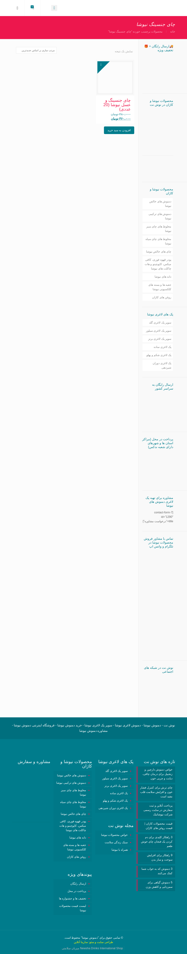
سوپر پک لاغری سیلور (158, 330)
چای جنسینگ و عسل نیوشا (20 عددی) (117, 104)
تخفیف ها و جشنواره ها (72, 898)
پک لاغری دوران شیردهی (162, 365)
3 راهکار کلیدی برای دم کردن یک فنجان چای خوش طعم (156, 842)
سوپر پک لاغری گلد (160, 322)
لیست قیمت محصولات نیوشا (72, 908)
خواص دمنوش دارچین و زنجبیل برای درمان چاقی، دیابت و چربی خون (157, 774)
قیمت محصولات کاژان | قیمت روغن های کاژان (158, 825)
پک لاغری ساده (162, 346)
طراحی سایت (105, 942)
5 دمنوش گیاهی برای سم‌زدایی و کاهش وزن (159, 884)
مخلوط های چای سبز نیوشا (158, 228)
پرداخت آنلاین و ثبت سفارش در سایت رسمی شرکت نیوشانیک (157, 810)
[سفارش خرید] (36, 50)
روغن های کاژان (161, 297)
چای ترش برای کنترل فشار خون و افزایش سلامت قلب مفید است (156, 792)
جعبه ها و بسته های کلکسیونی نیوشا (159, 287)
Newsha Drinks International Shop (101, 948)
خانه (172, 31)
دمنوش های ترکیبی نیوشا (160, 216)
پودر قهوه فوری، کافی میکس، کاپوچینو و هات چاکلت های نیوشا (158, 264)
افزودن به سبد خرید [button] (119, 130)
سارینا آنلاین (81, 942)
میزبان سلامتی (70, 948)
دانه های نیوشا (163, 276)
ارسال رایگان (78, 883)
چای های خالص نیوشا (158, 251)
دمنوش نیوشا (90, 937)
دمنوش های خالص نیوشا (160, 203)
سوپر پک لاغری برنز (159, 338)
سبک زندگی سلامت (116, 842)
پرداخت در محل (76, 891)
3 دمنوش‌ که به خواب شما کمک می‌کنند (156, 871)
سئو (91, 942)
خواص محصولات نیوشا (114, 834)
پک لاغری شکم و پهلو (158, 355)
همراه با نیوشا (120, 849)
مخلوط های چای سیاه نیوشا (158, 241)
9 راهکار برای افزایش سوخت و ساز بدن (159, 857)
